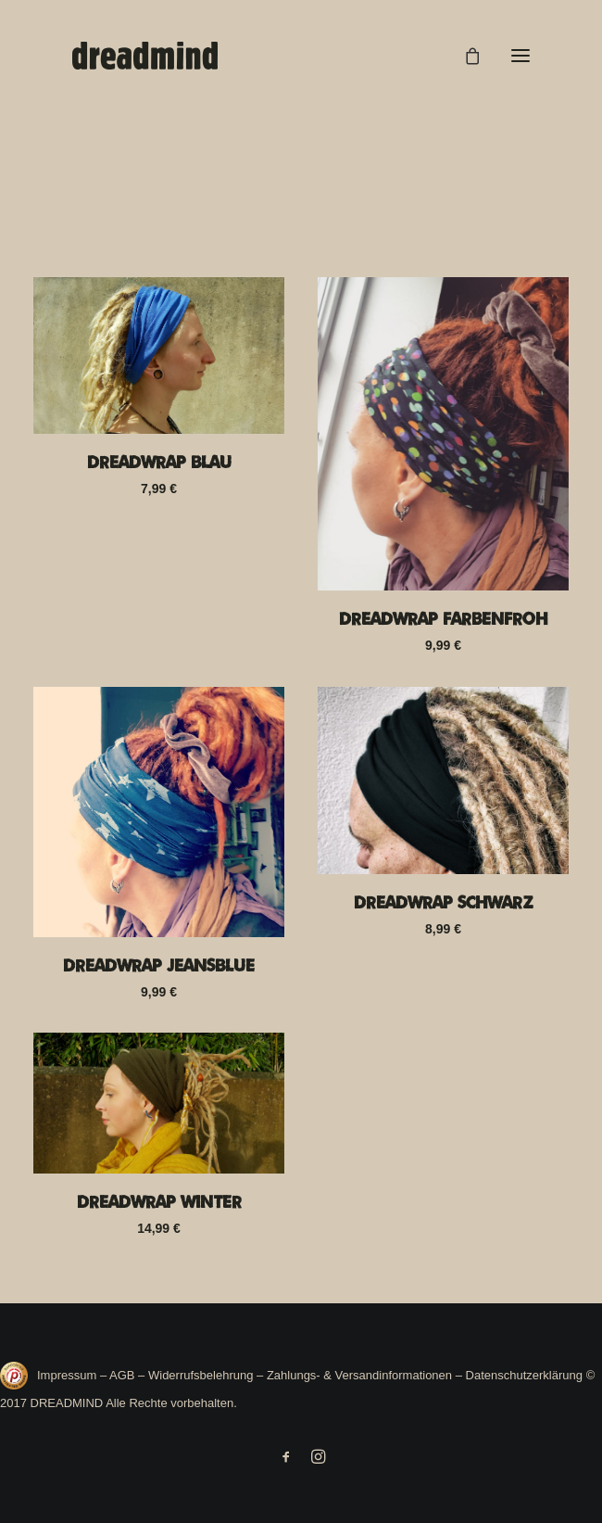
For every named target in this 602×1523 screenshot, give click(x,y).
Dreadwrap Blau (159, 461)
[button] (520, 56)
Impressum (68, 1375)
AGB (121, 1375)
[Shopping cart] (464, 55)
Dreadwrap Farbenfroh (443, 618)
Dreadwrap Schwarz (443, 902)
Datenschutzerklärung (524, 1375)
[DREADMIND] (145, 56)
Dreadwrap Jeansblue (159, 965)
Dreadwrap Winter (159, 1201)
